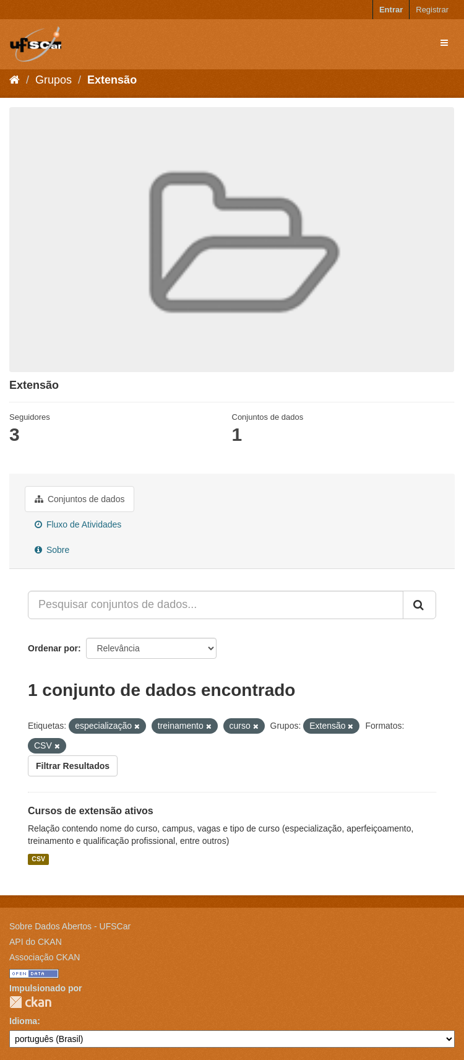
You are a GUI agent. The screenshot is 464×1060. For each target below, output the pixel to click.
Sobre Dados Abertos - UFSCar (70, 926)
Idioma (23, 1021)
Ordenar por (53, 648)
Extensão (112, 80)
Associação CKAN (44, 957)
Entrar (391, 9)
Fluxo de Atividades (78, 524)
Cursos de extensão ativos (90, 811)
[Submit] (419, 605)
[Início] (14, 80)
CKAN (30, 1002)
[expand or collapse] (444, 42)
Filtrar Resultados (73, 766)
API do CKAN (35, 942)
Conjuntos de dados (79, 499)
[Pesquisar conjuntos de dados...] (215, 605)
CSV (38, 858)
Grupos (53, 80)
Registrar (432, 9)
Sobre (52, 550)
